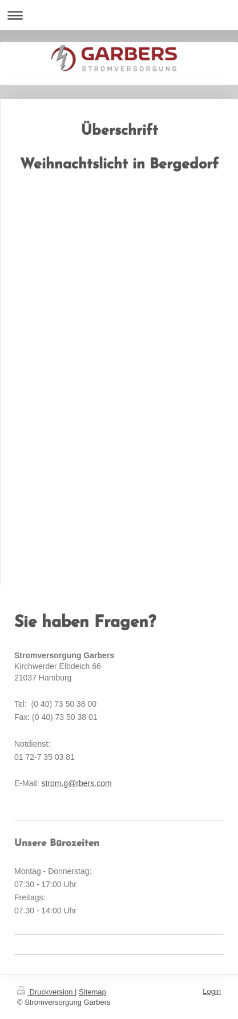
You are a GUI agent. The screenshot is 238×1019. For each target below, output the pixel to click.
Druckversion (46, 992)
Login (212, 991)
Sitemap (92, 992)
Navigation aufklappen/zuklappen (119, 15)
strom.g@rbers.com (76, 783)
